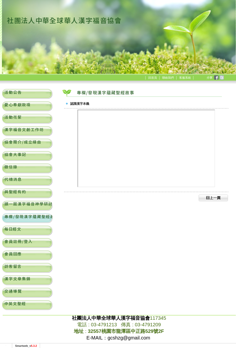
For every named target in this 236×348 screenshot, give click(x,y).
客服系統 (185, 77)
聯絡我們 (168, 77)
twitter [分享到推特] (221, 77)
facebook (216, 77)
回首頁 (152, 77)
